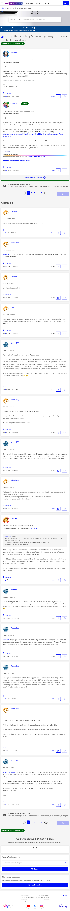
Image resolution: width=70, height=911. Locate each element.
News (38, 3)
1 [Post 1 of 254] (5, 232)
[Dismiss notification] (37, 8)
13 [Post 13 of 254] (5, 750)
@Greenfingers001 (9, 772)
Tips (44, 3)
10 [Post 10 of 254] (6, 618)
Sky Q (35, 12)
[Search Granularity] (15, 19)
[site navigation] (2, 3)
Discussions (29, 3)
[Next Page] (46, 193)
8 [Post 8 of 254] (5, 508)
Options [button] (62, 37)
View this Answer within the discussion (16, 161)
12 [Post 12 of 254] (5, 698)
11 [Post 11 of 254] (5, 656)
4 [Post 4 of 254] (5, 333)
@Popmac (6, 254)
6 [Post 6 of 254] (5, 432)
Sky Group (23, 901)
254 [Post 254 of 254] (6, 170)
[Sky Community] (13, 3)
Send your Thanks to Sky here (36, 157)
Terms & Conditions (44, 895)
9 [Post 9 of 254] (5, 580)
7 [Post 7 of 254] (5, 470)
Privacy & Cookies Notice (27, 897)
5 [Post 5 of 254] (5, 389)
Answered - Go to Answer (12, 43)
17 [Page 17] (41, 193)
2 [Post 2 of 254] (5, 266)
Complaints (24, 899)
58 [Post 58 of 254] (6, 96)
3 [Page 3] (34, 193)
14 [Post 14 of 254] (6, 804)
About (50, 3)
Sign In (66, 3)
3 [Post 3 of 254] (5, 297)
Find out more (34, 528)
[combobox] (39, 19)
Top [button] (66, 896)
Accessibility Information (42, 897)
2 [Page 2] (31, 193)
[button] (66, 52)
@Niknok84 (8, 536)
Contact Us (46, 899)
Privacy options (25, 895)
